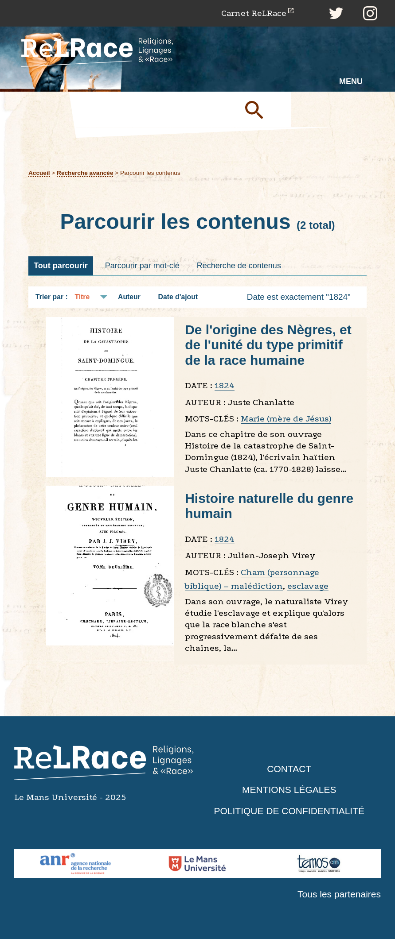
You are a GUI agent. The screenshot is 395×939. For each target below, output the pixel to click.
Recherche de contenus (239, 265)
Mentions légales (289, 789)
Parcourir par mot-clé (142, 265)
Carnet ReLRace (253, 13)
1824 (225, 385)
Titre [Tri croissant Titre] (82, 297)
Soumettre (264, 109)
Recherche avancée (85, 173)
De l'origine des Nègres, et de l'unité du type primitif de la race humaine (268, 344)
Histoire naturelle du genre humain (269, 506)
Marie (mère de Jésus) (286, 418)
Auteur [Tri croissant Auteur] (129, 297)
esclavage (308, 586)
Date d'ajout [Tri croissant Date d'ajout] (178, 297)
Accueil (39, 173)
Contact (289, 769)
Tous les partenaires (339, 894)
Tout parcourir (61, 265)
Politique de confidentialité (289, 811)
